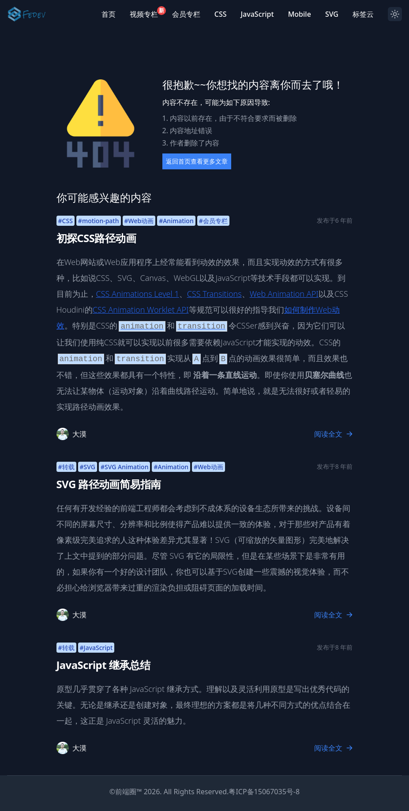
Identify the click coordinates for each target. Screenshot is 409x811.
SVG (331, 14)
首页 (108, 14)
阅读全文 (333, 434)
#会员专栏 (213, 221)
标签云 (363, 14)
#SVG (87, 467)
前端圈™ (128, 791)
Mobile (299, 14)
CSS (220, 14)
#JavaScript (96, 647)
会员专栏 (186, 14)
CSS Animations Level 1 (137, 293)
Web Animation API (284, 293)
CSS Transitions (214, 293)
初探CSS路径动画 (96, 238)
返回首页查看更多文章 (197, 161)
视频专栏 (144, 14)
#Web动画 (139, 221)
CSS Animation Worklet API (141, 309)
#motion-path (98, 221)
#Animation (176, 221)
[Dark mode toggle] (395, 14)
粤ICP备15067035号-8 (264, 791)
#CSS (65, 221)
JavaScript (257, 14)
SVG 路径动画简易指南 (108, 484)
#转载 (66, 467)
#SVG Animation (125, 467)
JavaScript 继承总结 (103, 665)
